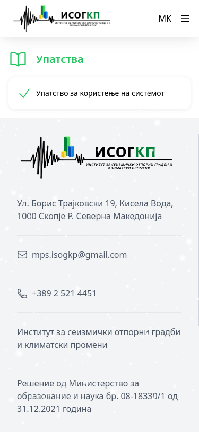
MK (165, 18)
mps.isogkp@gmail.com (79, 254)
